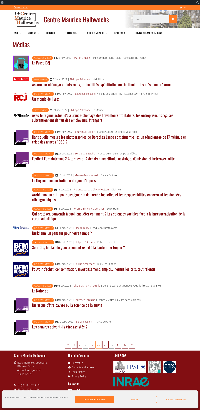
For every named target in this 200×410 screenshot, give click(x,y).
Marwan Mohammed (86, 175)
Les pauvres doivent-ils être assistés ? (60, 327)
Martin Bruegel (82, 57)
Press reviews (40, 79)
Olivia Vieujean (100, 189)
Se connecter (21, 7)
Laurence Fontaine (85, 93)
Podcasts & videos (42, 58)
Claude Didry (82, 228)
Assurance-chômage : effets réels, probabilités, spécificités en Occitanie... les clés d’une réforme (102, 84)
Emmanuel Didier (85, 131)
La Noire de (40, 291)
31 (118, 344)
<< (68, 344)
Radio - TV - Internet (43, 94)
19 (91, 344)
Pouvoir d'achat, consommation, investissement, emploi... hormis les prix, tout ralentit (93, 269)
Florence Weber (82, 189)
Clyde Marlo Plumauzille (87, 285)
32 (125, 344)
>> (131, 344)
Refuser (135, 399)
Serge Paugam (84, 321)
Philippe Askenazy (80, 79)
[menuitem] (2, 2)
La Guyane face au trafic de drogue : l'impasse (65, 180)
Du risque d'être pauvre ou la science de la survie (67, 305)
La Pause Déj (41, 63)
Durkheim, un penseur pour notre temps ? (62, 233)
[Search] (173, 19)
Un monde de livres (46, 99)
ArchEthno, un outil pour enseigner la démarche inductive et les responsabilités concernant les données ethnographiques (106, 197)
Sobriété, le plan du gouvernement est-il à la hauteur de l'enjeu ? (78, 247)
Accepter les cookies (94, 399)
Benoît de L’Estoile (85, 153)
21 (105, 344)
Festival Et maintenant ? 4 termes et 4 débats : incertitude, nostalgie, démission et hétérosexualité (103, 158)
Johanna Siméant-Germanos (89, 208)
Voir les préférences (175, 399)
